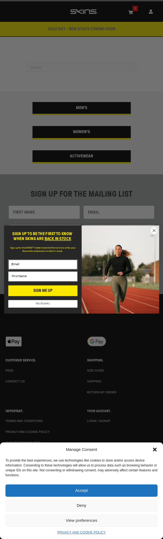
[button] (155, 449)
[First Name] (42, 276)
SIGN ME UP (42, 290)
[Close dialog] (153, 230)
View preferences (81, 520)
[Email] (42, 265)
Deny (81, 505)
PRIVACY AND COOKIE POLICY (81, 532)
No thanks (43, 304)
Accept (81, 490)
